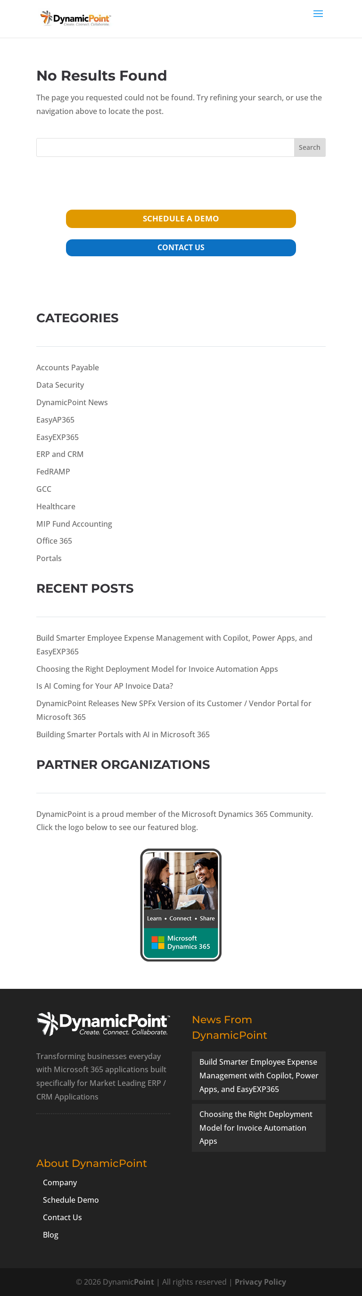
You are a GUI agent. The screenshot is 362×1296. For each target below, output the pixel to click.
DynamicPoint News (72, 402)
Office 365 (54, 541)
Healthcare (55, 506)
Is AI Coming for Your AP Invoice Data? (104, 686)
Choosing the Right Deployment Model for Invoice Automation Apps (157, 669)
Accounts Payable (67, 367)
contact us (181, 247)
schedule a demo (181, 218)
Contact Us (62, 1217)
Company (60, 1182)
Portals (49, 558)
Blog (50, 1235)
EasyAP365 (55, 420)
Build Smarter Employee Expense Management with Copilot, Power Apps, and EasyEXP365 (259, 1075)
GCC (43, 489)
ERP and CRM (60, 454)
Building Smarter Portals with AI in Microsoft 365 (123, 734)
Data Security (60, 385)
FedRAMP (53, 471)
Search (310, 147)
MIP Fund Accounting (74, 524)
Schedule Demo (71, 1200)
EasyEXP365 (57, 437)
